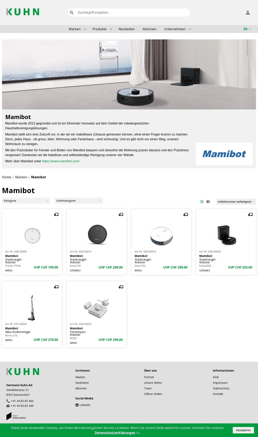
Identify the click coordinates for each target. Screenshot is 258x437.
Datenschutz (221, 388)
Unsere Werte (153, 383)
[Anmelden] (248, 13)
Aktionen (149, 29)
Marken (75, 29)
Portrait (149, 377)
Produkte (100, 29)
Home (6, 177)
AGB (216, 377)
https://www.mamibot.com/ (61, 161)
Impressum (220, 383)
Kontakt (218, 394)
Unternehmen (174, 29)
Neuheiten (127, 29)
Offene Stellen (153, 394)
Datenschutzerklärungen (115, 432)
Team (148, 388)
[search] (72, 13)
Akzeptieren (243, 430)
